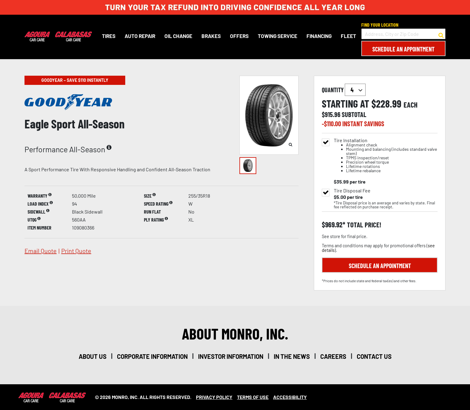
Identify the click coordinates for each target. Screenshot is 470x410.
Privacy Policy (214, 397)
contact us (374, 356)
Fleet (348, 36)
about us (93, 356)
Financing (319, 36)
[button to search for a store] (441, 34)
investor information (230, 356)
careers (333, 356)
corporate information (152, 356)
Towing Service (277, 36)
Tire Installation (386, 155)
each (411, 104)
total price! (363, 224)
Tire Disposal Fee (352, 190)
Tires (108, 36)
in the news (292, 356)
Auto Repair (140, 36)
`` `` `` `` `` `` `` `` (355, 90)
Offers (239, 36)
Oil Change (178, 36)
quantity (344, 90)
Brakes (211, 36)
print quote (76, 250)
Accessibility (290, 397)
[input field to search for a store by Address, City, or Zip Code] (403, 33)
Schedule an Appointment (403, 49)
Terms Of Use (253, 397)
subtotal (354, 114)
